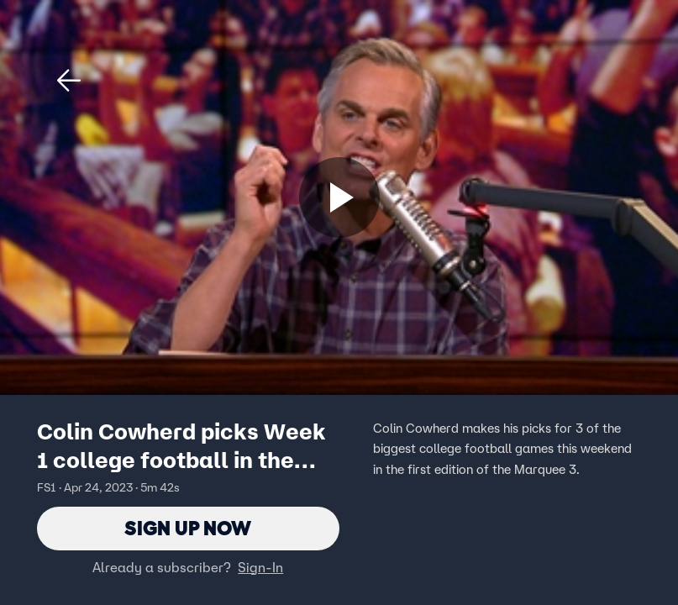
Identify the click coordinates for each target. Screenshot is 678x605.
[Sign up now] (339, 197)
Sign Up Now (187, 528)
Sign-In (260, 567)
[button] (68, 80)
